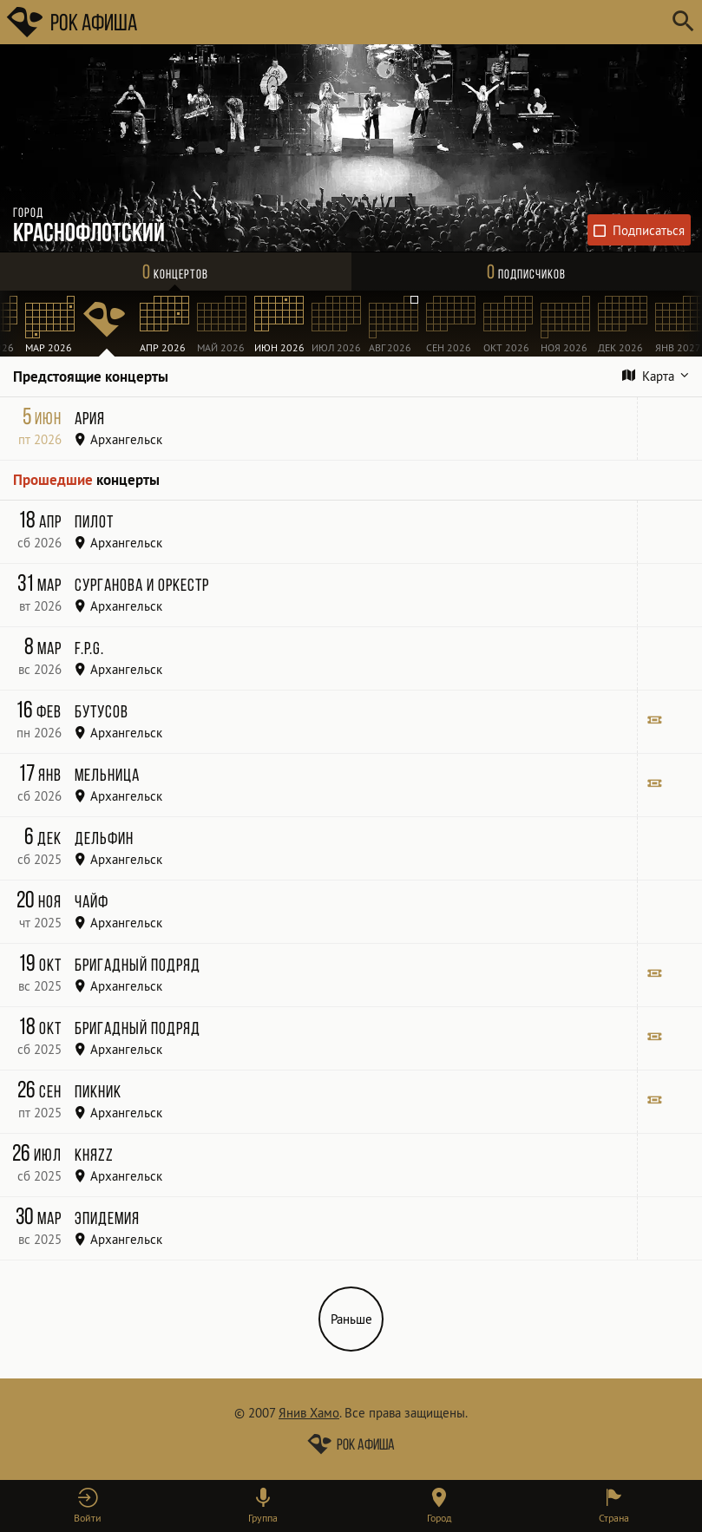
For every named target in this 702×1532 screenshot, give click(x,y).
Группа (263, 1517)
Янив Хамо (309, 1412)
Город (439, 1517)
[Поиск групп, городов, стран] (403, 22)
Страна (614, 1517)
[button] (87, 1506)
